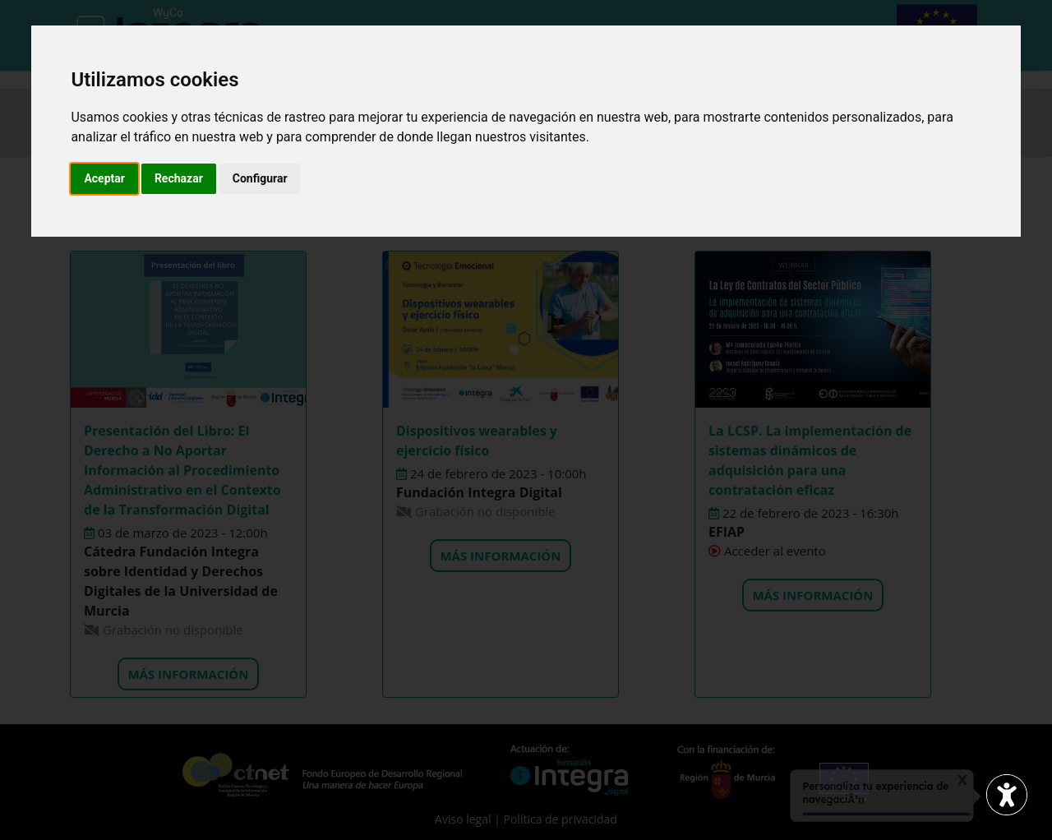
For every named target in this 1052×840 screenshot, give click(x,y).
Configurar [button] (260, 178)
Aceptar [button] (104, 178)
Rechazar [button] (179, 178)
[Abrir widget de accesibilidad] (1006, 794)
